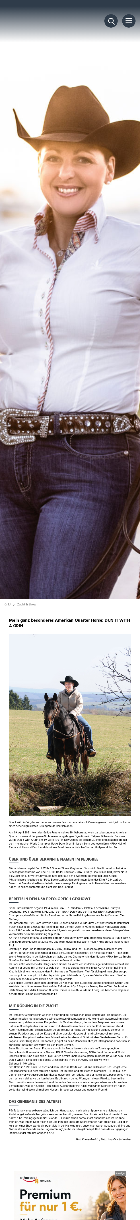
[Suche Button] (111, 21)
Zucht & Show (26, 604)
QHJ (7, 604)
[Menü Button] (129, 21)
